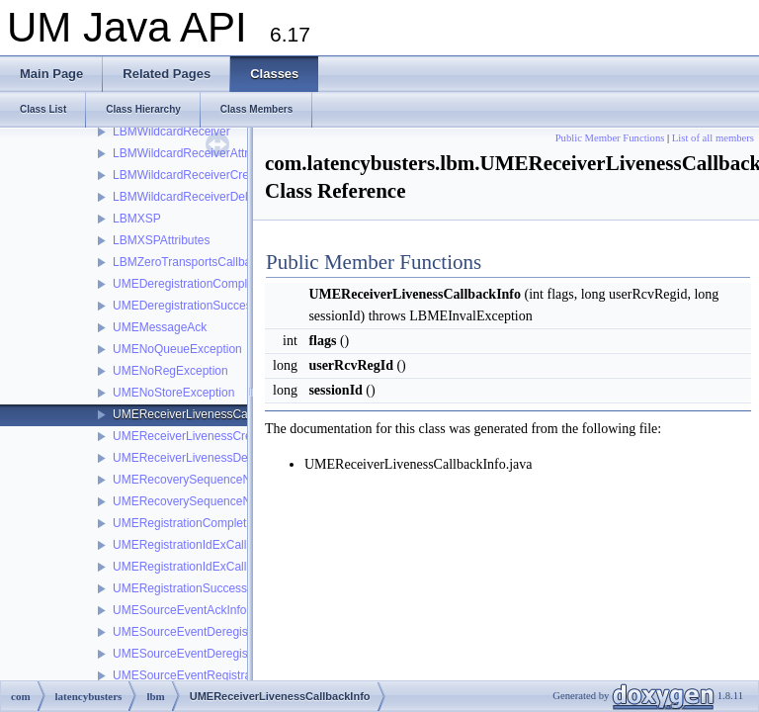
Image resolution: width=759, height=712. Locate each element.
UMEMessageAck (160, 327)
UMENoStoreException (173, 393)
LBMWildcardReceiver (171, 131)
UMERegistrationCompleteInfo (193, 523)
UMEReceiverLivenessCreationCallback (218, 436)
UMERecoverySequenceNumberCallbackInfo (231, 501)
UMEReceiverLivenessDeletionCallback (217, 458)
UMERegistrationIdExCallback (192, 545)
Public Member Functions (610, 138)
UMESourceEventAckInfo (179, 610)
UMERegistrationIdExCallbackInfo (202, 567)
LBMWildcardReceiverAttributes (196, 153)
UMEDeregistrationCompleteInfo (198, 284)
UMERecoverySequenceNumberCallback (221, 480)
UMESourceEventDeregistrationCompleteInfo (232, 632)
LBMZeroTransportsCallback (188, 262)
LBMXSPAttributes (161, 240)
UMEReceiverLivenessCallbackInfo (205, 414)
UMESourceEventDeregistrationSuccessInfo (229, 654)
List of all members (713, 138)
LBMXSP (137, 218)
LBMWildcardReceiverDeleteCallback (211, 197)
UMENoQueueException (177, 349)
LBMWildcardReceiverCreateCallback (212, 175)
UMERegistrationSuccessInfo (190, 588)
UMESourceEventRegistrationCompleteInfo (227, 675)
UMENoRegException (170, 371)
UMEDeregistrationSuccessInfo (195, 305)
